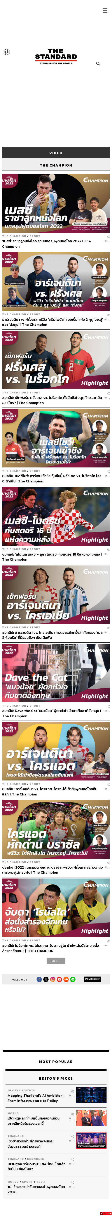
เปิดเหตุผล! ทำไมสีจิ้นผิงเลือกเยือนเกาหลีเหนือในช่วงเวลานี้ (34, 1121)
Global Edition (21, 1090)
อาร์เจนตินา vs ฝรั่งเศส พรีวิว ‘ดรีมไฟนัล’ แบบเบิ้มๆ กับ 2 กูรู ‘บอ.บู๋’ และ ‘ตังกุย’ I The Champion (52, 322)
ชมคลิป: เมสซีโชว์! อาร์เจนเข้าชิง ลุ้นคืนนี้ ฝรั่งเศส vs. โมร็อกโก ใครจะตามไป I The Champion (52, 478)
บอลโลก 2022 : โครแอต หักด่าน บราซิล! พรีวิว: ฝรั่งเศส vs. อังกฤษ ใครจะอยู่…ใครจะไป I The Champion (52, 870)
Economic (35, 1159)
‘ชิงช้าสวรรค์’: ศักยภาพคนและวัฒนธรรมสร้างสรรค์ (31, 1144)
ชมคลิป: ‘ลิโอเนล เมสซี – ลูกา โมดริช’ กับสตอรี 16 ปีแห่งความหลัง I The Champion (52, 557)
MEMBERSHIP (92, 979)
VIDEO (56, 153)
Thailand (16, 1136)
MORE (56, 961)
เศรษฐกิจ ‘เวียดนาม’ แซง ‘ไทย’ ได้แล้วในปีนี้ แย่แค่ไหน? (36, 1167)
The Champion (14, 236)
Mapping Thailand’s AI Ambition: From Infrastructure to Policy (35, 1098)
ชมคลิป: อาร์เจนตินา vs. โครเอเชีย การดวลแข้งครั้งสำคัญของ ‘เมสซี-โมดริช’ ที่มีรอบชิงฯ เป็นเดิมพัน (52, 635)
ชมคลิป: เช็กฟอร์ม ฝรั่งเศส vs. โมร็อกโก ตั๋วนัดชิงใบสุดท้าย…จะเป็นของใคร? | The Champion (52, 400)
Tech (40, 1182)
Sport (35, 236)
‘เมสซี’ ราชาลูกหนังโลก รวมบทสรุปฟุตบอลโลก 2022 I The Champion (46, 243)
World (13, 1113)
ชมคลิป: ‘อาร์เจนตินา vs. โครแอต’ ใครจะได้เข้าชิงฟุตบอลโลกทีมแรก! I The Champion (49, 791)
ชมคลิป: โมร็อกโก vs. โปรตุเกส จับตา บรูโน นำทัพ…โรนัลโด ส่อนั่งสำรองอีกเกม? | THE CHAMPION (50, 948)
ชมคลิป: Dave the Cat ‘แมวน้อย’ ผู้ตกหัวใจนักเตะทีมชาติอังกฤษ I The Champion (51, 713)
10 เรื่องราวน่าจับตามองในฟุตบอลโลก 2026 (36, 1189)
